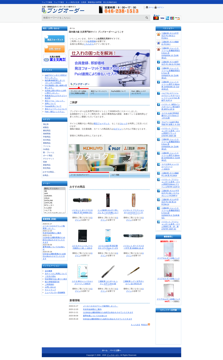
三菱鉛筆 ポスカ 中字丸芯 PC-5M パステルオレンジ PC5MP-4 (170, 193)
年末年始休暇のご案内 (52, 233)
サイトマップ (50, 290)
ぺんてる (54, 210)
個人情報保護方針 (52, 282)
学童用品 (46, 137)
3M (54, 191)
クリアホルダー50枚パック (168, 279)
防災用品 (46, 168)
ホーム (151, 7)
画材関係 (46, 134)
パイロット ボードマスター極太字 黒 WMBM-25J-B (82, 212)
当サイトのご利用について (56, 274)
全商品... (46, 175)
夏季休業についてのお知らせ (95, 316)
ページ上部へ (115, 350)
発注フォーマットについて (56, 109)
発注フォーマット (54, 39)
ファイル (46, 146)
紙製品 (46, 127)
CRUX (54, 198)
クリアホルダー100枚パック (168, 299)
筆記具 (46, 124)
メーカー (46, 183)
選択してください (54, 188)
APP (54, 193)
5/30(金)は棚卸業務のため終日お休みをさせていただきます (54, 256)
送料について (50, 103)
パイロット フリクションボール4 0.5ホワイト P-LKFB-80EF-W (133, 212)
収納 (45, 162)
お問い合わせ (54, 49)
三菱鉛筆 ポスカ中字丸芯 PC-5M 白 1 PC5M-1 (170, 35)
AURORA (54, 196)
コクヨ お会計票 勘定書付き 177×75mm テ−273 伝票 (108, 248)
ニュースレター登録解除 (55, 292)
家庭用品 (46, 165)
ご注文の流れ (50, 276)
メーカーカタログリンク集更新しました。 (100, 306)
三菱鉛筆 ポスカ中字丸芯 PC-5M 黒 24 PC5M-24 (170, 201)
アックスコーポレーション (54, 213)
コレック (124, 123)
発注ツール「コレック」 (55, 101)
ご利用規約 (49, 284)
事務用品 (46, 143)
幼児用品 (46, 140)
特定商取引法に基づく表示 (56, 279)
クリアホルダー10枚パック (168, 258)
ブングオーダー (113, 355)
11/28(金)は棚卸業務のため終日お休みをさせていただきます (54, 239)
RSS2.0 (145, 325)
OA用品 (46, 149)
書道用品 (46, 130)
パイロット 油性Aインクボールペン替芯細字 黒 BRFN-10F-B (170, 106)
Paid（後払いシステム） (55, 112)
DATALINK (54, 200)
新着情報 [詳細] (49, 219)
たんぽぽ (54, 208)
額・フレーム (48, 152)
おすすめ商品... (49, 172)
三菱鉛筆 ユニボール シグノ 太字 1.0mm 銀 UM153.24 (108, 283)
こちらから (89, 44)
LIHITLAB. (54, 203)
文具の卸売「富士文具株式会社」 (54, 58)
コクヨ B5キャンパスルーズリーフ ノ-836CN (170, 166)
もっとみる (135, 325)
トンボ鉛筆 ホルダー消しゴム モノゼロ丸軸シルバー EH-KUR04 (108, 212)
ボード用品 (47, 155)
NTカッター (54, 205)
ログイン (160, 7)
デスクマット (48, 159)
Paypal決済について (53, 106)
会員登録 (92, 41)
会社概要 (48, 271)
